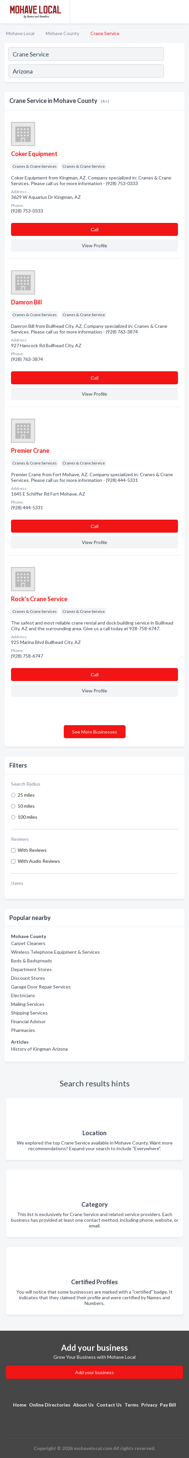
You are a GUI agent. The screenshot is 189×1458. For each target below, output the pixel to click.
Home (19, 1405)
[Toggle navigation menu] (180, 11)
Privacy (149, 1405)
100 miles (27, 817)
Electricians (23, 995)
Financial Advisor (28, 1021)
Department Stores (31, 969)
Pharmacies (23, 1030)
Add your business (94, 1372)
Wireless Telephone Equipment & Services (55, 952)
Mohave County (62, 33)
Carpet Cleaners (28, 943)
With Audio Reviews (39, 861)
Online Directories (49, 1405)
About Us (83, 1405)
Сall (94, 229)
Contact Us (109, 1405)
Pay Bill (168, 1405)
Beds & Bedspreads (31, 960)
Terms (132, 1405)
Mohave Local (20, 33)
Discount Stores (28, 978)
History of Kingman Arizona (39, 1049)
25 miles (26, 795)
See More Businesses (94, 732)
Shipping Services (29, 1013)
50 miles (26, 806)
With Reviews (32, 850)
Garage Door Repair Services (41, 986)
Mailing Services (27, 1004)
